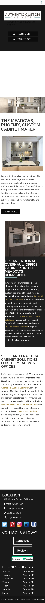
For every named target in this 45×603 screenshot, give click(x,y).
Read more (10, 211)
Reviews (22, 550)
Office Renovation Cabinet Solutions (19, 404)
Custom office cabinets (16, 326)
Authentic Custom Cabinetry (15, 387)
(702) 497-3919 (22, 39)
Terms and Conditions (36, 599)
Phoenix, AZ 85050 (13, 503)
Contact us (22, 540)
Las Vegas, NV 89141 (14, 508)
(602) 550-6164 (22, 34)
